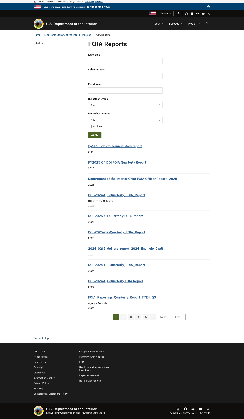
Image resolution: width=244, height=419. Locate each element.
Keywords (94, 54)
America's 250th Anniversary (70, 7)
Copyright (39, 367)
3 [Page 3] (131, 317)
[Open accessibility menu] (178, 13)
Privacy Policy (41, 383)
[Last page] (179, 317)
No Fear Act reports (90, 380)
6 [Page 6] (153, 317)
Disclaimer (39, 372)
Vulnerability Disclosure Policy (51, 393)
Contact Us (40, 362)
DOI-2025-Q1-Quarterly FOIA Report (115, 216)
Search (207, 24)
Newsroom (165, 13)
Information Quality (44, 378)
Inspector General (89, 375)
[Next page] (164, 317)
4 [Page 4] (138, 317)
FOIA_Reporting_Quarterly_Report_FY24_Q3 (122, 297)
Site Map (38, 388)
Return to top (41, 338)
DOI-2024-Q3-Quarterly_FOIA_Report (116, 195)
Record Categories (99, 113)
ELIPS (59, 43)
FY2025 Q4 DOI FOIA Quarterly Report (117, 162)
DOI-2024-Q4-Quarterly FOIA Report (115, 281)
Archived (98, 126)
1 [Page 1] (116, 317)
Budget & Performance (91, 351)
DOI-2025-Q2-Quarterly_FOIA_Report (116, 232)
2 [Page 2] (123, 317)
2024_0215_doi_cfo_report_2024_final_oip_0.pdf (125, 248)
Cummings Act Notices (91, 356)
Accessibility (41, 356)
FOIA (81, 362)
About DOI (39, 351)
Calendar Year (96, 69)
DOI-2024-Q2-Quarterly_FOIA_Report (116, 265)
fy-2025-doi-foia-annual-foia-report (115, 146)
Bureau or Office (98, 98)
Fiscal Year (94, 84)
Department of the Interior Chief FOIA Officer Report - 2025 (132, 179)
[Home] (39, 24)
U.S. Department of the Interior (71, 24)
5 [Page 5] (146, 317)
